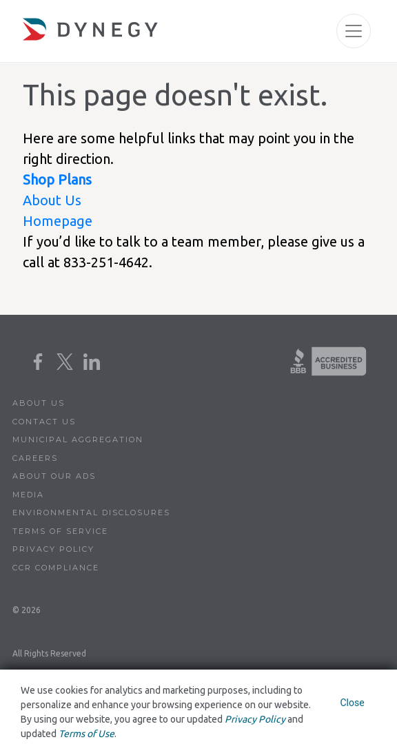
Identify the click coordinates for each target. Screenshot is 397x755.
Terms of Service (60, 531)
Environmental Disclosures (91, 512)
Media (28, 494)
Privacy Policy (53, 549)
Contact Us (44, 421)
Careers (35, 458)
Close (352, 702)
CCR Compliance (55, 567)
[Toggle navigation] (353, 31)
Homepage (57, 221)
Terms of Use (86, 733)
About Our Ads (54, 476)
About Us (52, 200)
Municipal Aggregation (77, 439)
